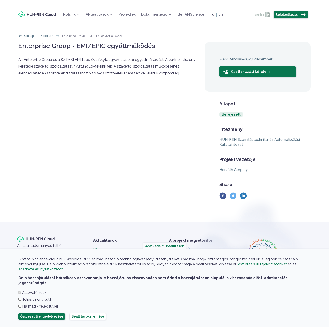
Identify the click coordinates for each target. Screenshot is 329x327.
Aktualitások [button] (97, 14)
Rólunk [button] (69, 14)
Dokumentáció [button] (154, 14)
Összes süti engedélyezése (41, 316)
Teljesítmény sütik (37, 299)
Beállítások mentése (88, 316)
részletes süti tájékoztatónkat (262, 264)
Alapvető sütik (34, 292)
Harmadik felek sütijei (40, 306)
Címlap (29, 36)
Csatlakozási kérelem (246, 71)
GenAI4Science (190, 14)
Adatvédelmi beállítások (164, 246)
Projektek (127, 14)
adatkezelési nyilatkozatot (40, 269)
